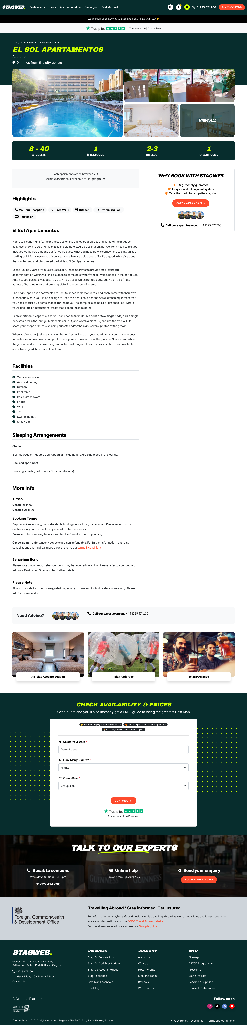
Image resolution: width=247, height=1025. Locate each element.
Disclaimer (197, 1020)
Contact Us (18, 981)
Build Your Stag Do (199, 879)
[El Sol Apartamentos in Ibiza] (67, 103)
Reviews (143, 982)
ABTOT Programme (201, 963)
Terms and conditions (221, 1020)
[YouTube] (232, 1006)
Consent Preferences (202, 988)
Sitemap (194, 957)
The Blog (93, 988)
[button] (178, 7)
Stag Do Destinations (101, 957)
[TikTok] (217, 1006)
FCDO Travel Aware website (145, 921)
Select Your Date (72, 741)
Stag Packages (97, 976)
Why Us (143, 963)
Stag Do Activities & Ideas (104, 963)
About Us (144, 957)
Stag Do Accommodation (104, 969)
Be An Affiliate (197, 976)
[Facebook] (224, 1006)
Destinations (37, 7)
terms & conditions (90, 547)
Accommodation (70, 7)
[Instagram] (210, 1006)
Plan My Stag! (232, 7)
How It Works (146, 969)
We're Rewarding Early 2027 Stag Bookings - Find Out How (123, 18)
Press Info (195, 969)
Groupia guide (148, 926)
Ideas (52, 7)
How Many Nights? (74, 760)
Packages (91, 7)
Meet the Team (147, 976)
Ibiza (14, 42)
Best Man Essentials (100, 982)
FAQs (136, 877)
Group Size (69, 778)
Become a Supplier (201, 982)
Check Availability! (190, 203)
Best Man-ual (109, 7)
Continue (123, 800)
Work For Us (146, 988)
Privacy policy (179, 1020)
